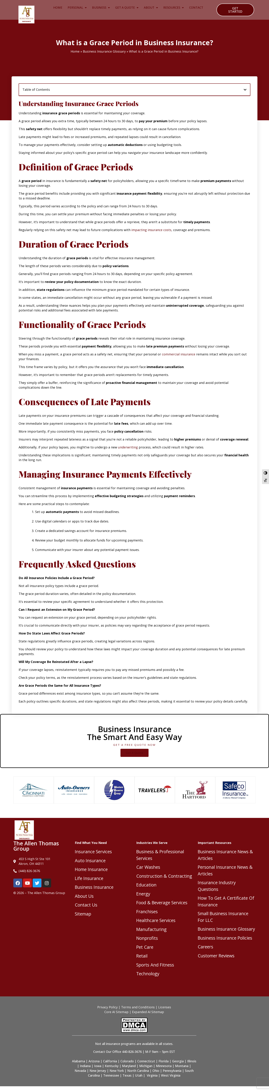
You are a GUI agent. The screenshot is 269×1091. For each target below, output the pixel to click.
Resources (173, 7)
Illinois (191, 1061)
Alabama (78, 1061)
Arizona (94, 1061)
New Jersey (98, 1070)
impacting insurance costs (151, 230)
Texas (127, 1075)
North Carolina (138, 1070)
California (110, 1061)
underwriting (128, 447)
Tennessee (111, 1075)
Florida (164, 1061)
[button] (245, 89)
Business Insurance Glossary (104, 51)
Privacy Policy (107, 1007)
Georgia (178, 1061)
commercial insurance (178, 354)
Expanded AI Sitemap (148, 1012)
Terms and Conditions (138, 1007)
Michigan (145, 1066)
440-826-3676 (132, 1051)
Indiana (85, 1066)
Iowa (97, 1066)
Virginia (152, 1075)
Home (57, 7)
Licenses (164, 1007)
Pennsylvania (172, 1070)
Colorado (127, 1061)
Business (101, 7)
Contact (196, 7)
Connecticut (146, 1061)
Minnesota (164, 1066)
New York (117, 1070)
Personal (77, 7)
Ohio (155, 1070)
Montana (181, 1066)
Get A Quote (127, 7)
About (151, 7)
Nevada (80, 1070)
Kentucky (112, 1066)
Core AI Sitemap (116, 1012)
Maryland (129, 1066)
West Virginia (170, 1075)
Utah (138, 1075)
